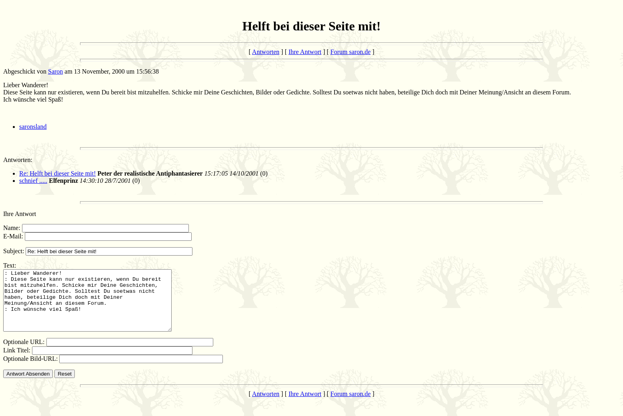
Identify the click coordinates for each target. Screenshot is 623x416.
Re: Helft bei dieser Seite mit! (57, 173)
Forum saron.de (351, 51)
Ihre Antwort (304, 51)
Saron (55, 71)
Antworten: (17, 159)
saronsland (32, 126)
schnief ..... (33, 180)
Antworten (265, 51)
